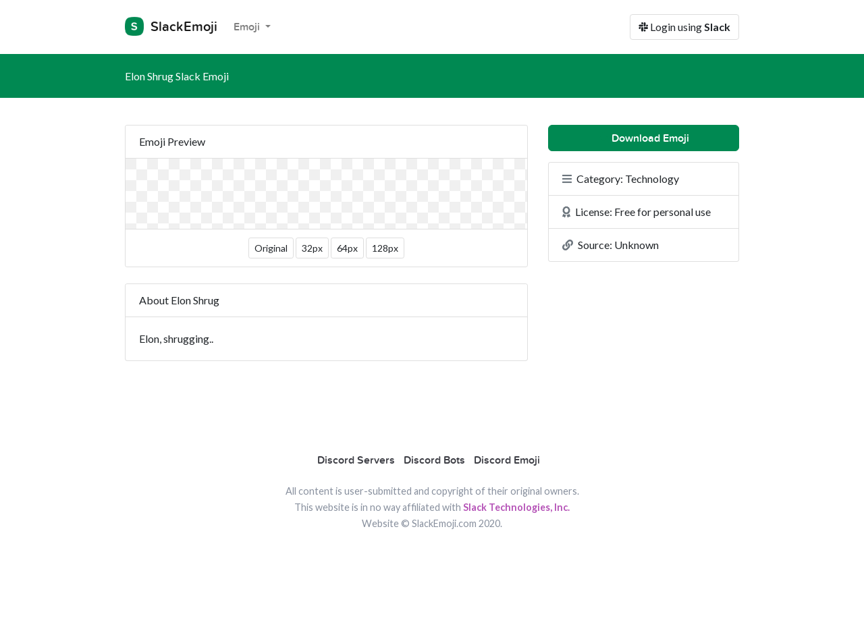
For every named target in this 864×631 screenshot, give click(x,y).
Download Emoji (643, 138)
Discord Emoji (507, 460)
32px (312, 248)
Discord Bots (434, 460)
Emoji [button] (248, 27)
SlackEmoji (171, 26)
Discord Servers (356, 460)
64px (347, 248)
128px (385, 248)
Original (271, 248)
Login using (684, 26)
